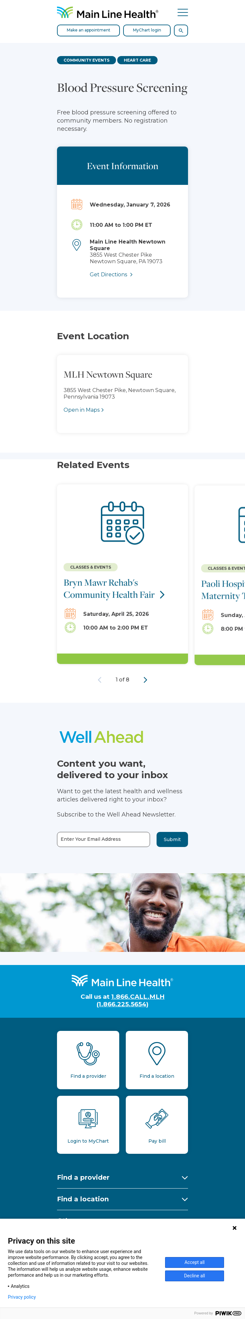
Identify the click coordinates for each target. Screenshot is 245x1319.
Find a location (83, 1199)
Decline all (194, 1275)
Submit (172, 839)
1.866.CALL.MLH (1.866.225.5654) (131, 1000)
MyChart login (147, 30)
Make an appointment (88, 30)
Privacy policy (22, 1297)
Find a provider (83, 1177)
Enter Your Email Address (91, 839)
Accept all (194, 1262)
